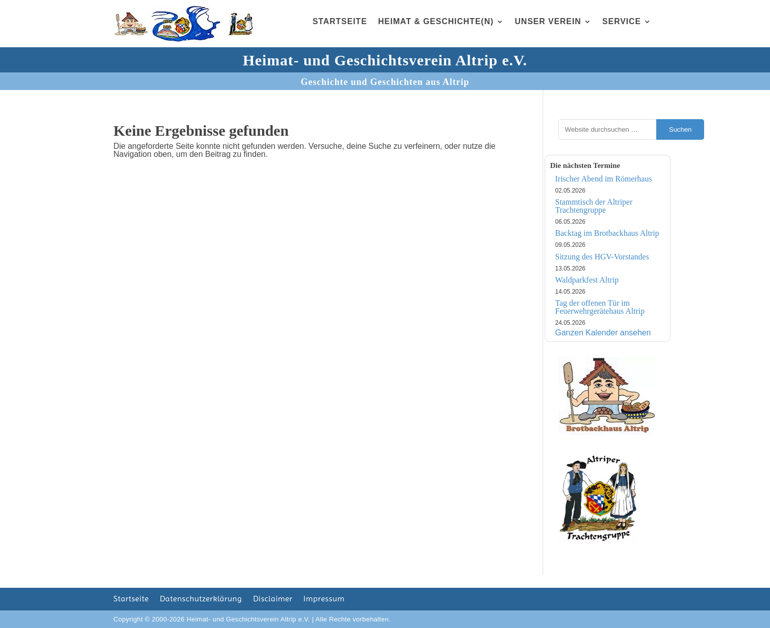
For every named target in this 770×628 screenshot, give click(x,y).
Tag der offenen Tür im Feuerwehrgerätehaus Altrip (600, 307)
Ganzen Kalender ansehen (603, 332)
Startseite (339, 21)
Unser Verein (548, 21)
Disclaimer (272, 599)
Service (622, 21)
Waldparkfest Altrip (587, 280)
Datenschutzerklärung (201, 599)
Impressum (324, 599)
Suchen (680, 129)
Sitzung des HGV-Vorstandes (602, 256)
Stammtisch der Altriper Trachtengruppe (594, 206)
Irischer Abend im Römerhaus (603, 178)
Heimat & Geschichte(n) (436, 21)
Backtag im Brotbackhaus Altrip (607, 233)
